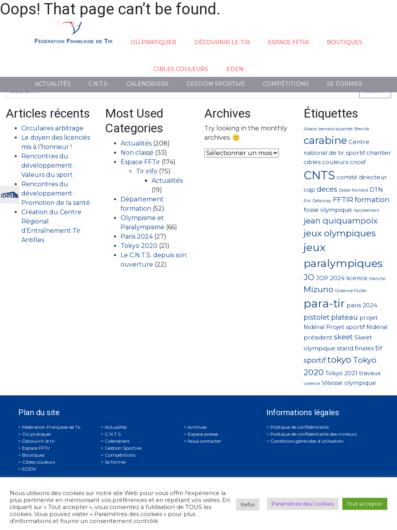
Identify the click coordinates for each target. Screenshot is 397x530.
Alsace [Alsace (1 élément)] (310, 129)
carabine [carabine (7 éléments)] (325, 140)
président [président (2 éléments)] (318, 337)
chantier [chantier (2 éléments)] (378, 152)
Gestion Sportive (215, 83)
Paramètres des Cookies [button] (303, 504)
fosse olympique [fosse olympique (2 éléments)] (328, 209)
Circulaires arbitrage (52, 128)
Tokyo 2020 (139, 245)
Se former (344, 83)
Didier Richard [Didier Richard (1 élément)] (353, 190)
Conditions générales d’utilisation (306, 441)
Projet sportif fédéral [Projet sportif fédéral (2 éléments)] (356, 327)
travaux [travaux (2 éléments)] (370, 373)
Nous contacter (204, 441)
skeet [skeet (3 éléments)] (343, 337)
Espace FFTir (288, 42)
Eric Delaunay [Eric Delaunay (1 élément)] (317, 200)
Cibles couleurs (181, 69)
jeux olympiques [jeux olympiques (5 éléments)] (340, 233)
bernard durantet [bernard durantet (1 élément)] (335, 129)
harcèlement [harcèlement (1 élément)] (366, 210)
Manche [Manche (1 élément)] (377, 278)
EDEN (234, 69)
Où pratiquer (153, 42)
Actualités (53, 83)
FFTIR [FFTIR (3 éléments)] (343, 199)
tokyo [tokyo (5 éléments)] (339, 359)
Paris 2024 (137, 236)
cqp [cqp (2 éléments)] (309, 189)
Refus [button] (248, 504)
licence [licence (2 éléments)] (357, 278)
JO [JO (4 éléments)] (309, 277)
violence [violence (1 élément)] (312, 383)
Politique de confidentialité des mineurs (313, 434)
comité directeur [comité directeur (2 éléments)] (362, 177)
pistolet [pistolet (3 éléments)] (317, 317)
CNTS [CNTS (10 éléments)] (319, 175)
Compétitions (286, 83)
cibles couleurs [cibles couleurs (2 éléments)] (326, 162)
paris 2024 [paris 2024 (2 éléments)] (362, 305)
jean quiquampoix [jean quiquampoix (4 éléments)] (341, 220)
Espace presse (203, 434)
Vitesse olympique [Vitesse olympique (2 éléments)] (349, 382)
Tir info (146, 171)
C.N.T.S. (98, 83)
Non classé (137, 152)
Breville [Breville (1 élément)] (361, 129)
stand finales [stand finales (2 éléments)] (355, 348)
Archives (197, 427)
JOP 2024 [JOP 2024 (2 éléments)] (330, 278)
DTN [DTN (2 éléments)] (376, 189)
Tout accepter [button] (365, 504)
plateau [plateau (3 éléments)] (344, 317)
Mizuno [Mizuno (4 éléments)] (318, 289)
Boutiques (344, 42)
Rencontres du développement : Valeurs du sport (48, 165)
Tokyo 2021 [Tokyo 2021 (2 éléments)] (341, 373)
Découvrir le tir (222, 42)
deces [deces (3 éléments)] (327, 189)
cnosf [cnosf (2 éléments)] (358, 162)
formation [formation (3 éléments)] (372, 199)
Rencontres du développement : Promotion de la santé (55, 193)
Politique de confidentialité (299, 427)
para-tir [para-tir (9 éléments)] (324, 303)
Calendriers (147, 83)
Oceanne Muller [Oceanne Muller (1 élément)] (351, 290)
